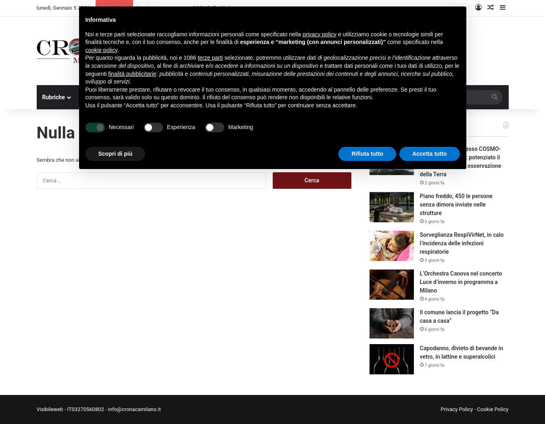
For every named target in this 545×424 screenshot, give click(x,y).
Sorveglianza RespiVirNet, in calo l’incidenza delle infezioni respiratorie (462, 243)
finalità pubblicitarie (132, 74)
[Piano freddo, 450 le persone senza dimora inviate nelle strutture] (392, 207)
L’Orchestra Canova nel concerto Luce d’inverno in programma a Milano (461, 282)
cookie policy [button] (101, 50)
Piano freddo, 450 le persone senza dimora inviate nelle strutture (456, 204)
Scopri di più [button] (115, 153)
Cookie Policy (493, 409)
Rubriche (53, 97)
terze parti (210, 57)
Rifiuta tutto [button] (367, 153)
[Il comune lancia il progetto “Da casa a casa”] (392, 323)
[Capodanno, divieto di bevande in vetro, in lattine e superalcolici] (392, 359)
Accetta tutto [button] (429, 153)
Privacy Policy (457, 409)
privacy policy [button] (319, 34)
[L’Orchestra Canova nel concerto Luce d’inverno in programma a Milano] (392, 284)
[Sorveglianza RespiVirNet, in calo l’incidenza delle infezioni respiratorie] (392, 246)
